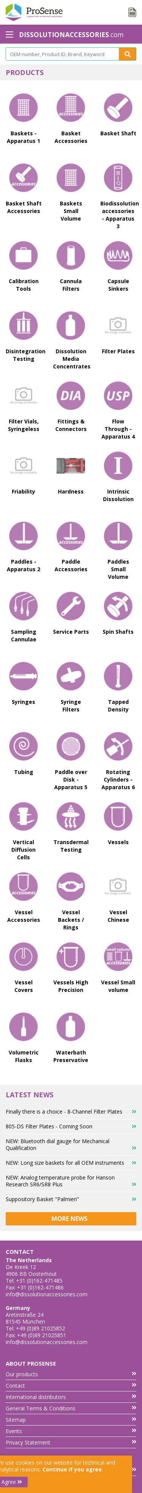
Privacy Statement (71, 1442)
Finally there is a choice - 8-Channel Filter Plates (71, 1111)
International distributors (71, 1397)
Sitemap (71, 1419)
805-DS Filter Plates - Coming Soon (71, 1126)
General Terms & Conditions (71, 1408)
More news (71, 1218)
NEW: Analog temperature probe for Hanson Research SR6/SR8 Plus (71, 1181)
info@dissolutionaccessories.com (46, 1294)
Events (71, 1431)
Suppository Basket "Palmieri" (71, 1199)
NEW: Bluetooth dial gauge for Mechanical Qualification (71, 1144)
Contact (71, 1385)
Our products (71, 1374)
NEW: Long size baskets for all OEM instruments (71, 1162)
